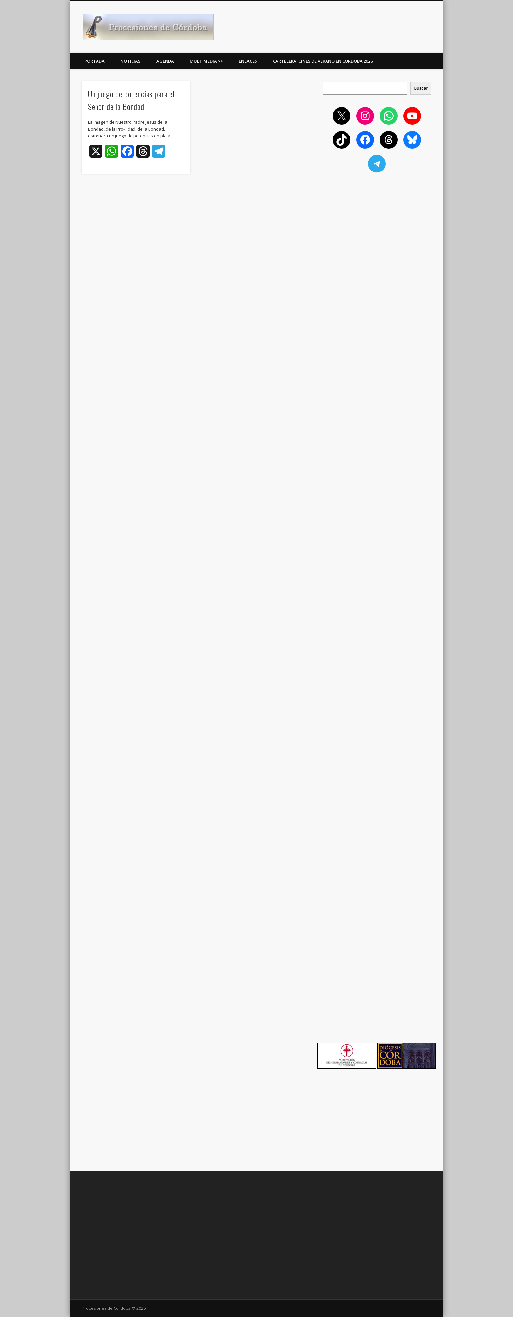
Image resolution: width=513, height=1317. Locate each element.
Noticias (130, 61)
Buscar (420, 88)
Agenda (165, 61)
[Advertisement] (377, 225)
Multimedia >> (206, 61)
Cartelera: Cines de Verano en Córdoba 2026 (323, 61)
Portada (94, 61)
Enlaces (248, 61)
